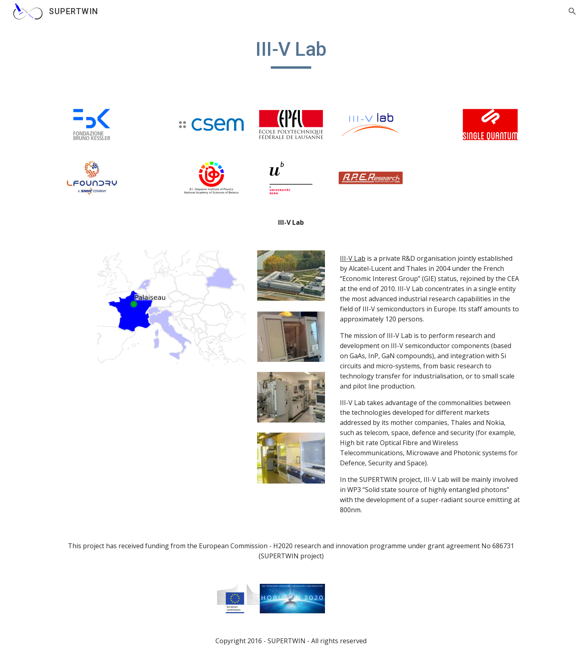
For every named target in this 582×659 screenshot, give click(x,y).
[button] (572, 11)
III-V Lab (352, 258)
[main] (291, 53)
